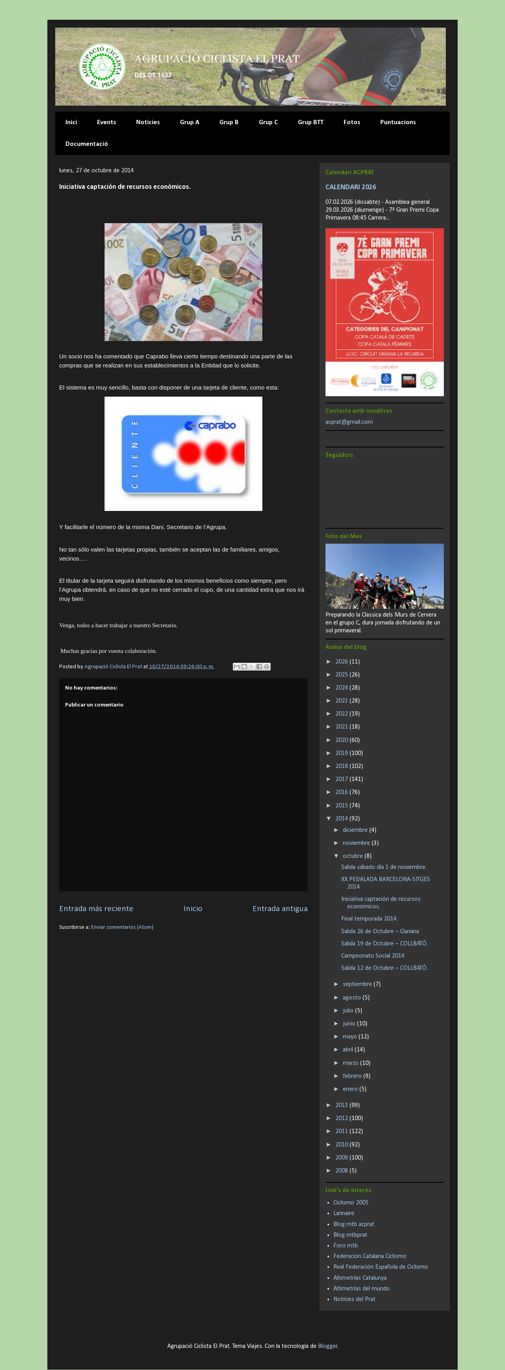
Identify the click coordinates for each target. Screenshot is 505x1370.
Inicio (192, 909)
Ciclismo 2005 (350, 1203)
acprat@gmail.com (349, 422)
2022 (342, 714)
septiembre (358, 984)
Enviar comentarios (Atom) (122, 927)
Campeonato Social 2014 (372, 956)
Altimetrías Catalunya (360, 1278)
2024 (342, 688)
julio (349, 1011)
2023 (342, 701)
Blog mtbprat (350, 1235)
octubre (354, 856)
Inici (71, 122)
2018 (342, 766)
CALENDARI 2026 (350, 187)
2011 (342, 1131)
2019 (342, 753)
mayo (351, 1037)
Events (106, 122)
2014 (342, 819)
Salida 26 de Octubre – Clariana (380, 931)
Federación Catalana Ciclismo (369, 1256)
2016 (342, 792)
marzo (351, 1063)
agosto (353, 998)
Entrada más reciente (96, 909)
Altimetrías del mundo (361, 1289)
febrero (353, 1076)
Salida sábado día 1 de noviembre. (383, 867)
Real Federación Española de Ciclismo (380, 1267)
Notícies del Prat (354, 1299)
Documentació (86, 144)
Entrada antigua (280, 909)
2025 (342, 675)
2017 (342, 779)
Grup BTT (311, 122)
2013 (342, 1105)
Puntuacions (398, 122)
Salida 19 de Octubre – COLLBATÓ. (384, 944)
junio (350, 1024)
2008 (342, 1171)
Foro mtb (345, 1246)
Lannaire (343, 1213)
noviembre (357, 843)
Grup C (268, 122)
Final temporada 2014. (369, 919)
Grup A (189, 122)
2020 (342, 740)
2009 (342, 1158)
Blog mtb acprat (353, 1224)
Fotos (352, 122)
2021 (342, 727)
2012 (342, 1118)
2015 (342, 806)
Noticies (148, 122)
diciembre (356, 830)
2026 (342, 662)
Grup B (229, 122)
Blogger (327, 1346)
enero (351, 1089)
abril (349, 1050)
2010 (342, 1145)
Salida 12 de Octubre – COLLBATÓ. (384, 968)
